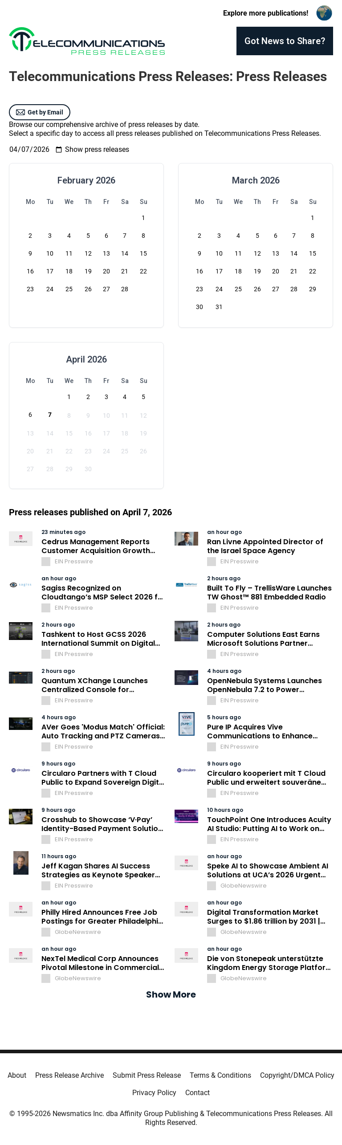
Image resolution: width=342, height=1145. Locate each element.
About (17, 1075)
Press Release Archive (69, 1075)
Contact (197, 1092)
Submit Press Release (147, 1075)
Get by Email (39, 112)
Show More (171, 994)
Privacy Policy (154, 1092)
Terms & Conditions (220, 1075)
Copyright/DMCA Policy (297, 1075)
